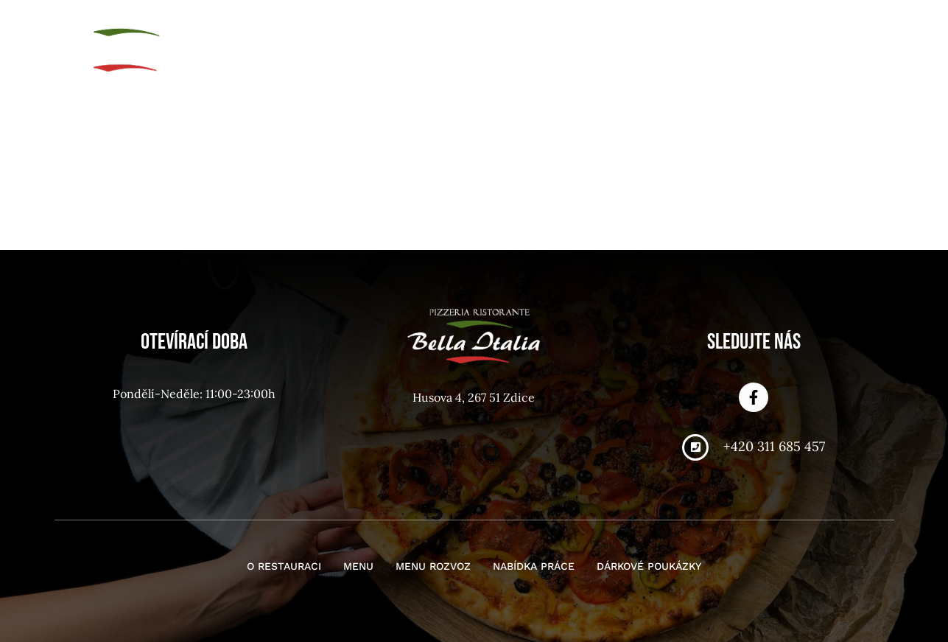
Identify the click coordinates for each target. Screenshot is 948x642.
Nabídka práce (686, 28)
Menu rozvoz (573, 28)
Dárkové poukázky (818, 28)
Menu (490, 28)
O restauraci (408, 28)
